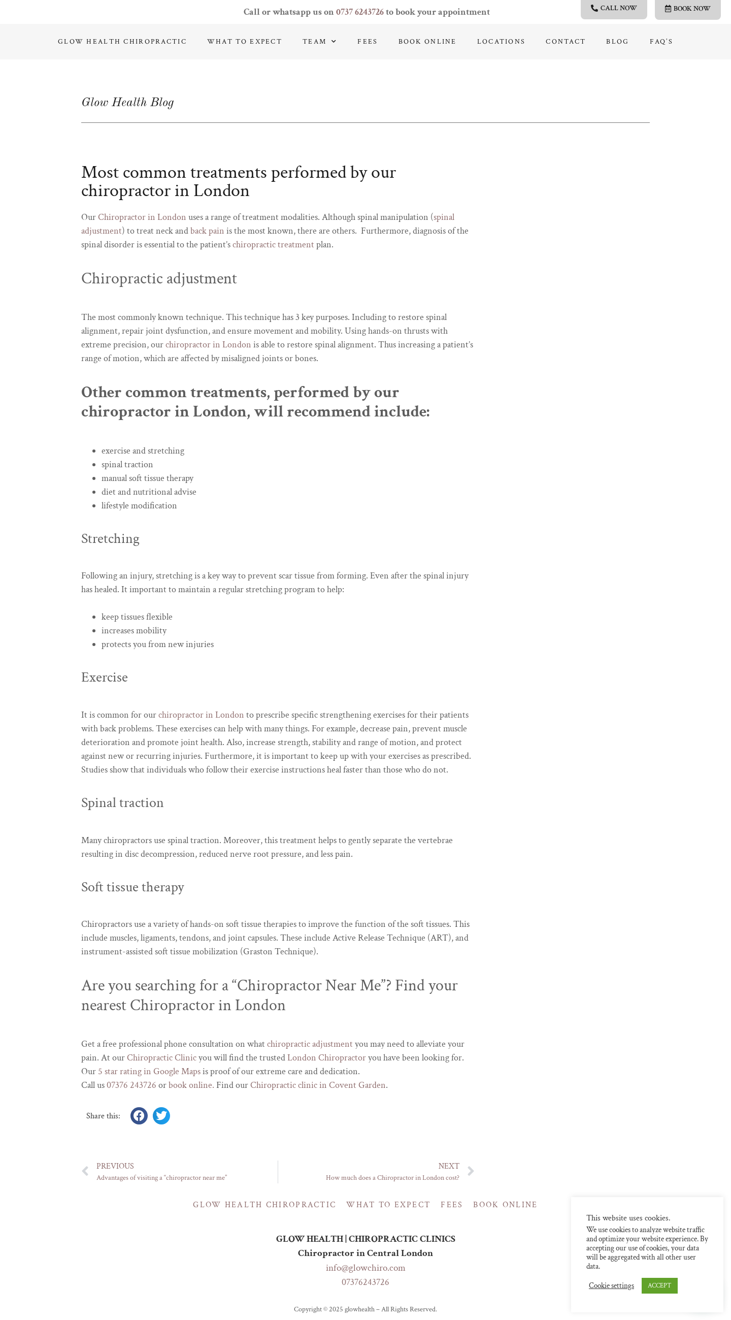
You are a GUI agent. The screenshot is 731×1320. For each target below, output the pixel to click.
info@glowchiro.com (366, 1268)
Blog (617, 41)
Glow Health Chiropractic (122, 41)
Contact (566, 41)
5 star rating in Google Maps (149, 1071)
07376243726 (365, 1282)
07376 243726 (131, 1085)
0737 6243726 (360, 12)
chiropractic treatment (273, 244)
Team (320, 41)
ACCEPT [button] (660, 1285)
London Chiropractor (326, 1058)
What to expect (244, 41)
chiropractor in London (208, 344)
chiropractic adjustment (310, 1044)
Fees (367, 41)
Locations (501, 41)
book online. (191, 1085)
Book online (427, 41)
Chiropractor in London (142, 217)
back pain (207, 231)
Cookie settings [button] (611, 1286)
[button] (139, 1115)
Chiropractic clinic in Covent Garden (318, 1085)
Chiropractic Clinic (161, 1058)
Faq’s (661, 41)
